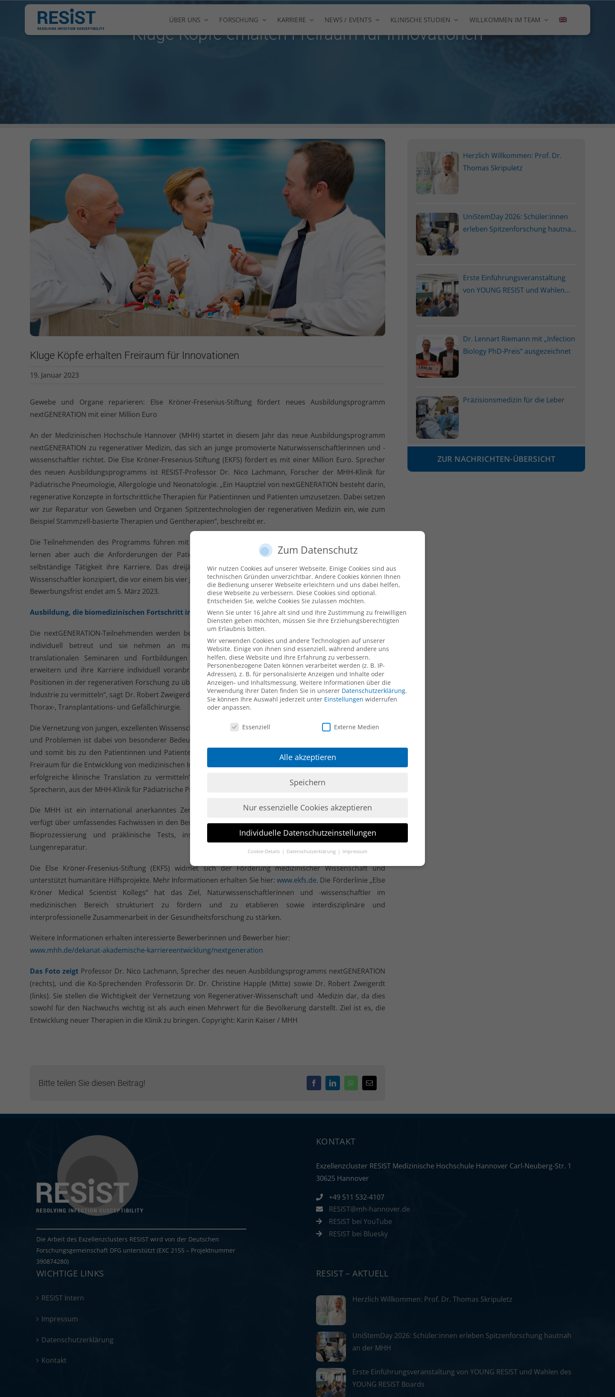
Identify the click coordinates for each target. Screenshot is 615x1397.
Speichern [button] (307, 782)
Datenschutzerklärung (373, 691)
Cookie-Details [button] (264, 851)
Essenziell (250, 727)
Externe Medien (350, 727)
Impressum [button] (355, 851)
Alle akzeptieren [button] (307, 757)
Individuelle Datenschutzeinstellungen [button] (307, 833)
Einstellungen (343, 699)
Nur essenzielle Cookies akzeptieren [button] (307, 807)
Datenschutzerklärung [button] (312, 851)
